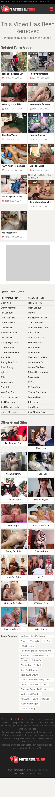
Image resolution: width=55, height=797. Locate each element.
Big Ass (46, 641)
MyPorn (4, 372)
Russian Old (33, 377)
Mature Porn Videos (37, 357)
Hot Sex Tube (7, 312)
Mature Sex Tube (36, 337)
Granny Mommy (8, 307)
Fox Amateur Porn (9, 298)
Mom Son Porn (8, 392)
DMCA (32, 773)
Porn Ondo (33, 407)
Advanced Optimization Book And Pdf (34, 655)
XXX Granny (33, 402)
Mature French (8, 347)
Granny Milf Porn (9, 412)
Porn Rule (5, 357)
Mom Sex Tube (35, 307)
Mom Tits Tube (8, 317)
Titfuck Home (27, 646)
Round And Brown (29, 675)
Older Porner (34, 352)
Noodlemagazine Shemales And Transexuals (36, 651)
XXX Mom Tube (35, 322)
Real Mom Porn (8, 402)
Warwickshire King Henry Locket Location (36, 680)
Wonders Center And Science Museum (35, 689)
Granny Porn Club (9, 362)
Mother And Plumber (30, 694)
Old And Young (28, 708)
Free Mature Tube (9, 332)
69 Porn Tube (34, 387)
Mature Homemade (10, 352)
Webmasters (20, 773)
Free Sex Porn (35, 303)
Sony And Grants (29, 670)
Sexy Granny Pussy (37, 412)
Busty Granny (7, 367)
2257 (40, 773)
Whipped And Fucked (31, 665)
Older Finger (6, 327)
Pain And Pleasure (29, 699)
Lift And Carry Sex (29, 684)
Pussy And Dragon (29, 703)
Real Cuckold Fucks (10, 407)
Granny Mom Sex (36, 362)
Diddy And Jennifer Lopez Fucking (33, 636)
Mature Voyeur (8, 322)
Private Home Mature (38, 372)
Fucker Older (34, 347)
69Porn (31, 382)
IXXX (3, 377)
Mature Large (7, 382)
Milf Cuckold (6, 337)
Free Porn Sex (35, 342)
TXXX (45, 684)
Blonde (45, 699)
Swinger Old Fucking (37, 317)
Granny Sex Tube (36, 298)
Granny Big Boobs (9, 342)
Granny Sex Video (9, 397)
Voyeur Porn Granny (38, 392)
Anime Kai (36, 660)
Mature (24, 660)
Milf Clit (31, 312)
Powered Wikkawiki (30, 641)
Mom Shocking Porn (38, 327)
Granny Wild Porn (36, 367)
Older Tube (6, 303)
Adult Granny (34, 332)
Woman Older (34, 397)
